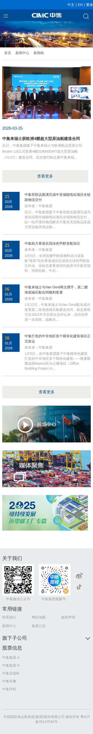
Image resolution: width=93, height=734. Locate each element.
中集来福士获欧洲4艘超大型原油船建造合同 (41, 139)
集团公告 (39, 626)
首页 (7, 53)
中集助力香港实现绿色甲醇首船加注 (52, 243)
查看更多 (45, 176)
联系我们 (9, 617)
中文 (70, 5)
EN (80, 5)
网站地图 (39, 617)
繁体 (89, 5)
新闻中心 (22, 53)
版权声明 (68, 617)
